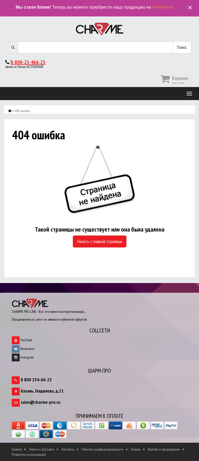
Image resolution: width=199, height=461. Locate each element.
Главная (17, 449)
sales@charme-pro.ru (40, 402)
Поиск (182, 47)
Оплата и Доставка (41, 449)
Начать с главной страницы (99, 241)
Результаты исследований (29, 454)
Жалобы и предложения (164, 449)
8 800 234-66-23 (36, 380)
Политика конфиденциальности (102, 449)
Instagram (23, 357)
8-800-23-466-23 (28, 62)
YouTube (22, 340)
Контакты (68, 449)
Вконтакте (23, 348)
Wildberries (163, 7)
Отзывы (136, 449)
